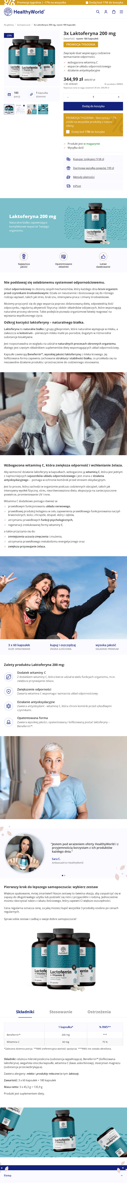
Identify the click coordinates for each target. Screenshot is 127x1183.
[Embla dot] (62, 875)
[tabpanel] (63, 1056)
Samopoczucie (23, 24)
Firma (7, 1175)
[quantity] (93, 97)
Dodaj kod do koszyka (106, 2)
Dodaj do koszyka (93, 106)
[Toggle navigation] (121, 11)
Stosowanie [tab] (60, 1011)
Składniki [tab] (25, 1011)
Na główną (9, 24)
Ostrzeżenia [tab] (99, 1011)
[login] (106, 12)
